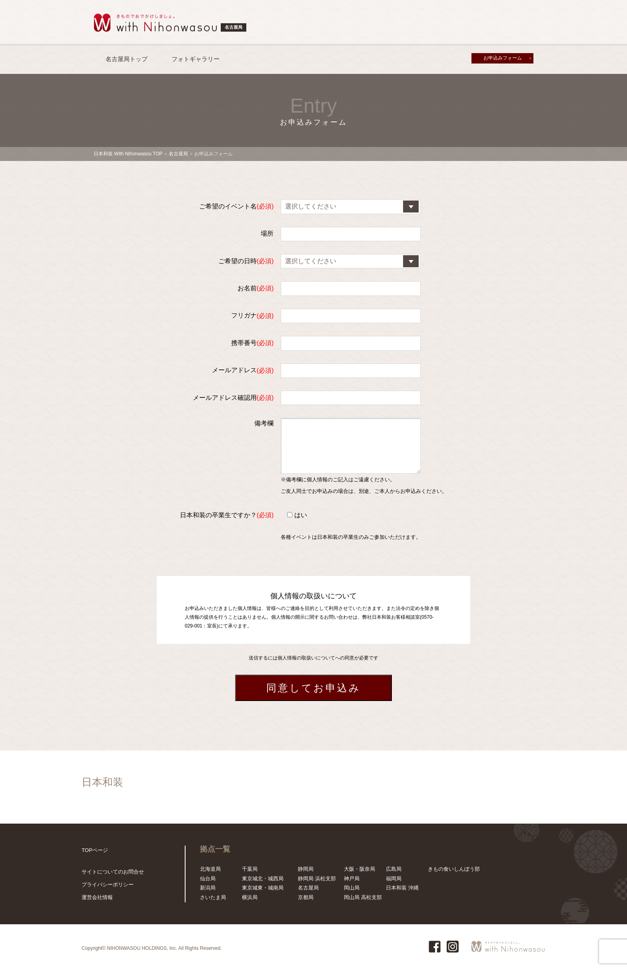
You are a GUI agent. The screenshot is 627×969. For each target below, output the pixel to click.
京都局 (306, 897)
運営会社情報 (97, 897)
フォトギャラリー (196, 59)
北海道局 (210, 869)
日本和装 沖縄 (402, 888)
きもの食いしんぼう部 (454, 869)
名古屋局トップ (127, 59)
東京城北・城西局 (263, 879)
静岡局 (306, 869)
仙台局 (208, 879)
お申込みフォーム (502, 58)
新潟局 (208, 888)
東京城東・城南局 (263, 888)
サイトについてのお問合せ (113, 872)
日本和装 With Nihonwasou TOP (128, 154)
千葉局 (250, 869)
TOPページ (95, 850)
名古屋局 (178, 154)
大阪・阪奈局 (359, 869)
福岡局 (393, 879)
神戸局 (351, 879)
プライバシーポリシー (108, 885)
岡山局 (351, 888)
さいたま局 (213, 897)
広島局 (393, 869)
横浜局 (250, 897)
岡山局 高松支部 (363, 897)
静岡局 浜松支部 (317, 879)
